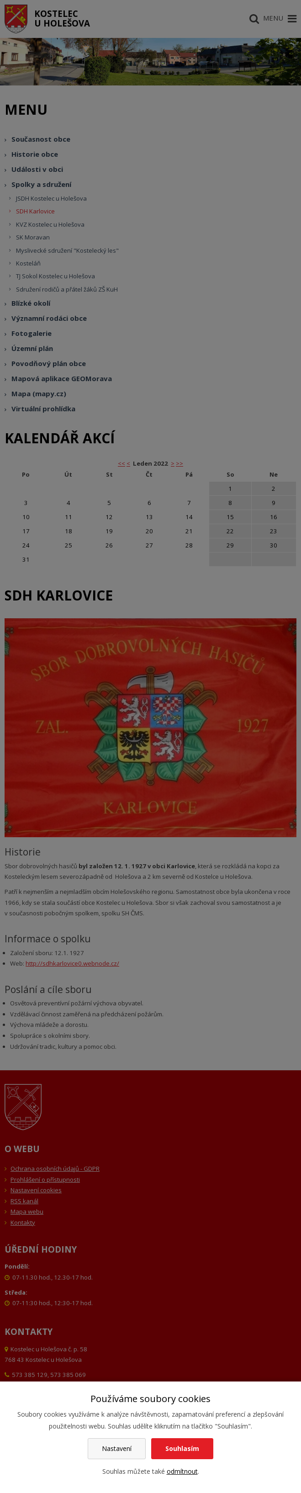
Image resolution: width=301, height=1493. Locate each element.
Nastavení (117, 1448)
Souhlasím (182, 1448)
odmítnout (182, 1471)
